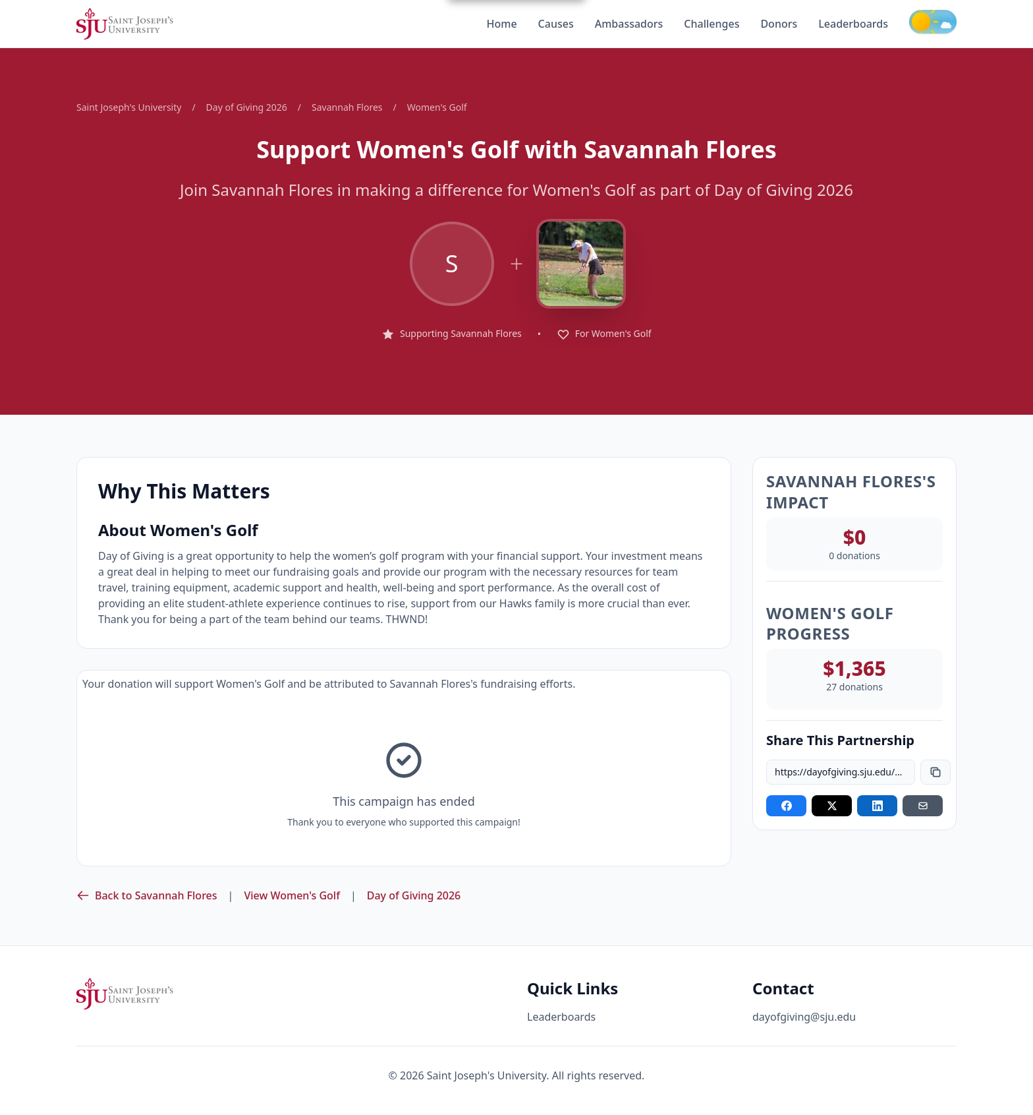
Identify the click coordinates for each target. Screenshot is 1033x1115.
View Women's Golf (292, 895)
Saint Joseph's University (128, 107)
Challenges (711, 23)
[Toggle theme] (933, 22)
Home (501, 23)
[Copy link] (935, 772)
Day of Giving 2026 (246, 107)
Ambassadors (629, 23)
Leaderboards (853, 23)
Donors (778, 23)
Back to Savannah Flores (146, 895)
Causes (556, 23)
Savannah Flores (347, 107)
